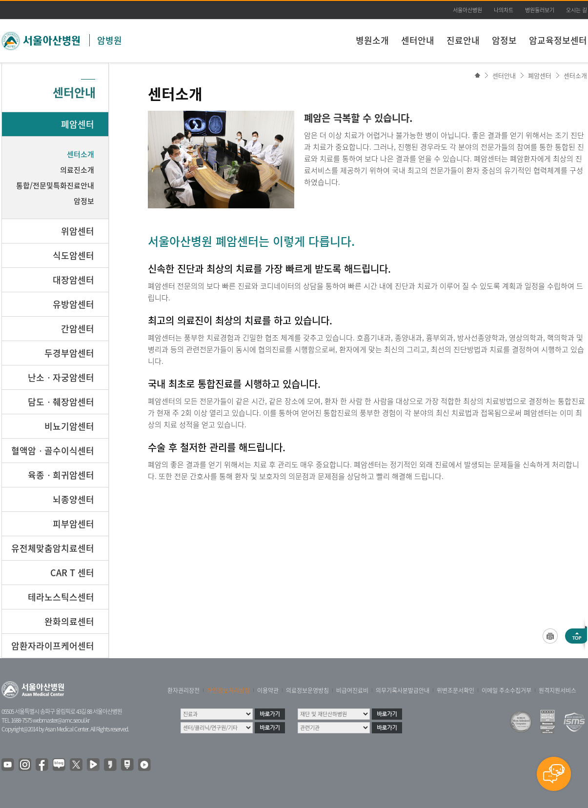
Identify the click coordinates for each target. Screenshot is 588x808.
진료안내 (463, 40)
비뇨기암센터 (69, 426)
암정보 (504, 40)
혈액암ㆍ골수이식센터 (52, 450)
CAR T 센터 (72, 572)
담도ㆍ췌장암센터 (61, 401)
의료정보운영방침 (307, 690)
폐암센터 (539, 75)
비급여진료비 (352, 690)
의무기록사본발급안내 (402, 690)
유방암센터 (73, 304)
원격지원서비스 (557, 690)
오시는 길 (576, 10)
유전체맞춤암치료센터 (52, 548)
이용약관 (268, 690)
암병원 (109, 40)
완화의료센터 (69, 621)
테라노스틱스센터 (61, 597)
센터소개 (575, 75)
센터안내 (417, 40)
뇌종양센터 (73, 499)
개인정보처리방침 (228, 690)
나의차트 (503, 10)
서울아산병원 (467, 10)
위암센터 (77, 231)
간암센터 (77, 328)
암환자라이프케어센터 (52, 645)
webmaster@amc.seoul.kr (61, 720)
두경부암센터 (69, 353)
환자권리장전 (183, 690)
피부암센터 (73, 523)
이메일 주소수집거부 (506, 690)
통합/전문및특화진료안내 (55, 185)
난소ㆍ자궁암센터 (61, 377)
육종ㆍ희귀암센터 (61, 475)
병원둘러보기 (539, 10)
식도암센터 (73, 255)
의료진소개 (77, 169)
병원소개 (372, 40)
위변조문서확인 (455, 690)
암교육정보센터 (558, 40)
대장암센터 (73, 279)
